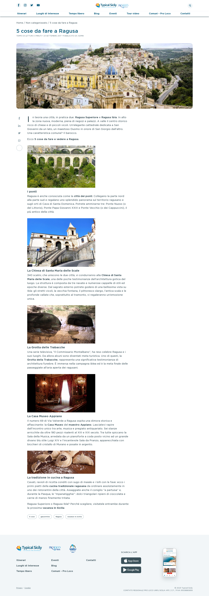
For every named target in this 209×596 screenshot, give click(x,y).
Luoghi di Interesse (47, 13)
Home (19, 23)
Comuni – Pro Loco (160, 13)
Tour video (133, 13)
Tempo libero (76, 13)
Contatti (185, 13)
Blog (96, 13)
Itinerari (21, 13)
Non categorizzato (36, 23)
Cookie (27, 588)
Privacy (19, 588)
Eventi (113, 13)
